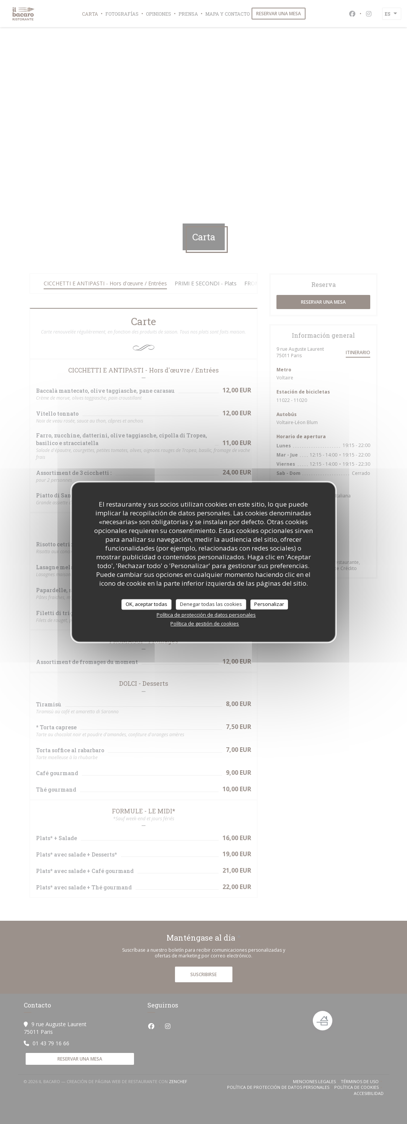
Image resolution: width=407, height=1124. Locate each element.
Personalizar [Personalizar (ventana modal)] (269, 604)
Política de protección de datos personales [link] (206, 614)
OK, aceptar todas (146, 604)
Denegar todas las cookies (211, 604)
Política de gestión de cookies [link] (204, 623)
